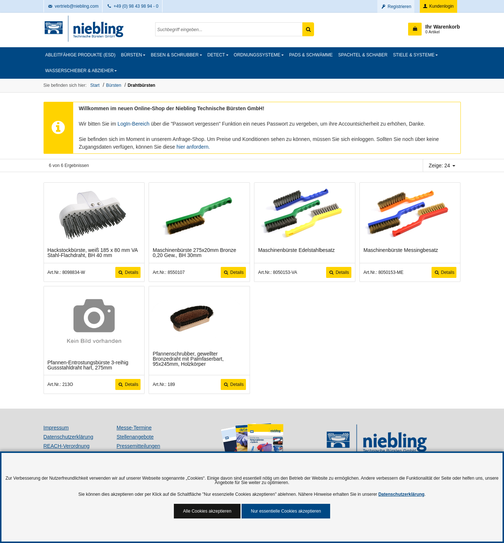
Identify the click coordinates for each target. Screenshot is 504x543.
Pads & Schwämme (311, 54)
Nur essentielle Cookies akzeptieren (286, 511)
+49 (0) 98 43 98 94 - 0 (132, 6)
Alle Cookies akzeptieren (207, 511)
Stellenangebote (135, 437)
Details (127, 272)
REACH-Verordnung (67, 446)
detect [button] (216, 54)
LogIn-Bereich (133, 124)
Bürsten (113, 85)
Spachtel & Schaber (363, 54)
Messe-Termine (134, 428)
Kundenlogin (438, 6)
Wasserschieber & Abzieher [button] (79, 70)
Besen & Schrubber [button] (175, 54)
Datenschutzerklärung (68, 437)
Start (95, 85)
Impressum (56, 428)
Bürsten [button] (131, 54)
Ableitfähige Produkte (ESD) (80, 54)
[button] (433, 29)
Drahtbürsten (141, 85)
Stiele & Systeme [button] (413, 54)
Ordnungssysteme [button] (257, 54)
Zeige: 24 (442, 165)
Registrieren (395, 6)
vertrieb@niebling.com (73, 6)
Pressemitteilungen (138, 446)
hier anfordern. (193, 147)
